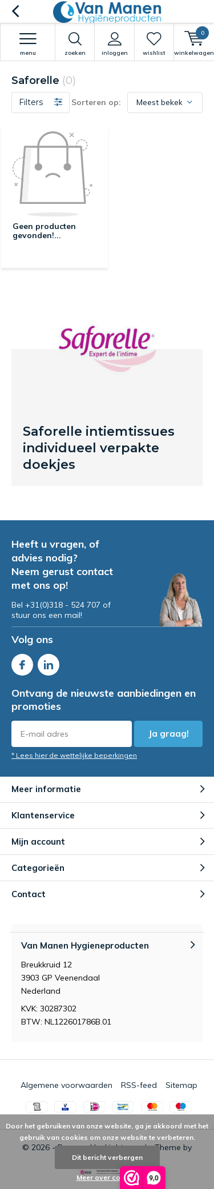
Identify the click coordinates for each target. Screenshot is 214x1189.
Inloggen (114, 44)
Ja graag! (168, 733)
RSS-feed (139, 1085)
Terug (15, 11)
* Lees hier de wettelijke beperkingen (74, 755)
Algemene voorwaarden (66, 1085)
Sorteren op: (96, 102)
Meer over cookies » (110, 1177)
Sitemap (181, 1085)
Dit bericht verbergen (107, 1157)
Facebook (22, 662)
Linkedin (48, 662)
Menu (28, 44)
